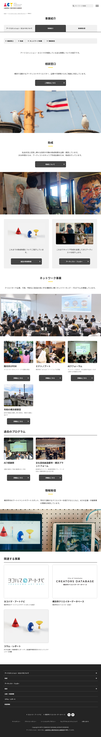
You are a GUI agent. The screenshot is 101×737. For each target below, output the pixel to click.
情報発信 (52, 41)
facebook (72, 714)
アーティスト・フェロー (74, 261)
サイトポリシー (16, 721)
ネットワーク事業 (36, 41)
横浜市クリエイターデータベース (55, 714)
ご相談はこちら (50, 83)
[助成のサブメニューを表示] (96, 678)
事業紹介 (50, 28)
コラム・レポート (10, 699)
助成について (50, 164)
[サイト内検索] (84, 5)
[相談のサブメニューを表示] (96, 688)
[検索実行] (73, 5)
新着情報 (7, 704)
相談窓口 (10, 41)
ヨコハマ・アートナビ (34, 714)
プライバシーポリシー (30, 721)
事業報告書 (81, 28)
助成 (21, 41)
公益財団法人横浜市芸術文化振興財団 (54, 730)
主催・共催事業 (9, 694)
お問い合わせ (85, 721)
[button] (97, 5)
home (5, 13)
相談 (6, 689)
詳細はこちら (18, 378)
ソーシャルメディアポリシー (48, 721)
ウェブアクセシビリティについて (68, 721)
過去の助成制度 (26, 261)
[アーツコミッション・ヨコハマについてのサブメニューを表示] (96, 673)
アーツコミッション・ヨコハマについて (17, 13)
